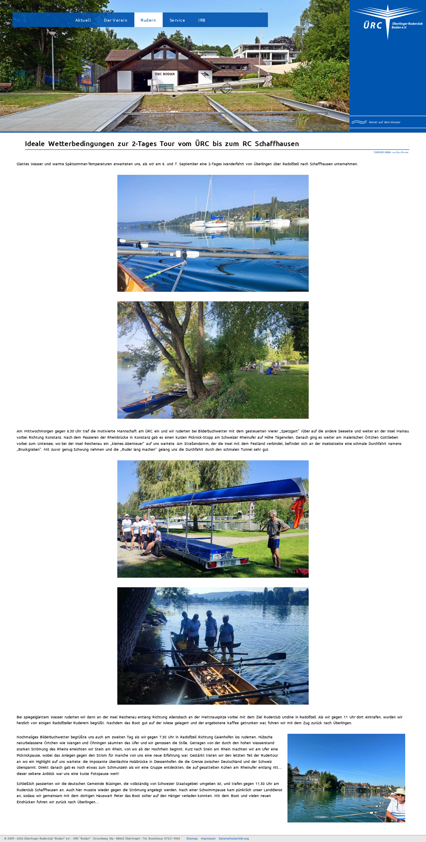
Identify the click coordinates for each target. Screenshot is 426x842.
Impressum (208, 838)
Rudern (148, 20)
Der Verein (115, 20)
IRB (202, 20)
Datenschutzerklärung (234, 838)
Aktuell (83, 20)
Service (178, 20)
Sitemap (192, 838)
